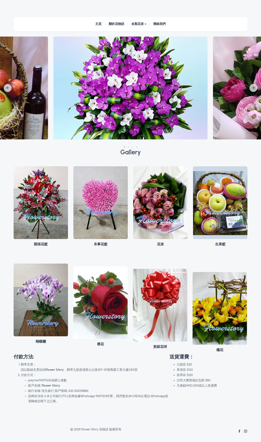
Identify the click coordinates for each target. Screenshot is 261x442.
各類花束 (137, 24)
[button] (8, 88)
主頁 (98, 24)
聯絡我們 (159, 24)
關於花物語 (116, 24)
